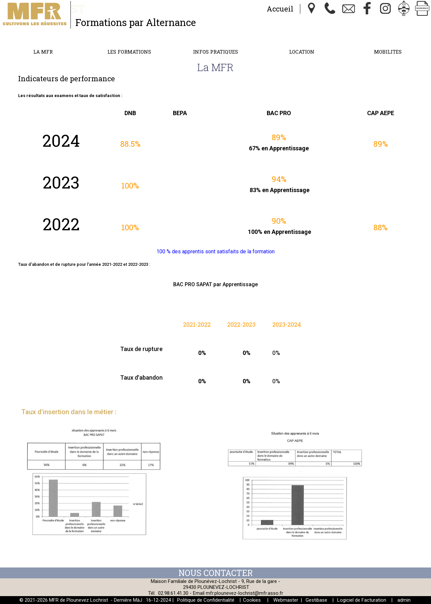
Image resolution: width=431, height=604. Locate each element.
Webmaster (285, 600)
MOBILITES (388, 51)
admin (404, 600)
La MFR (43, 51)
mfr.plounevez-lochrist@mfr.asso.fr (244, 593)
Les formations (129, 51)
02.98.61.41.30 (173, 593)
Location (301, 51)
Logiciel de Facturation (361, 600)
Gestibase (316, 600)
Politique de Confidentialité (205, 600)
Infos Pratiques (215, 51)
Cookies (252, 600)
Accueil (280, 8)
